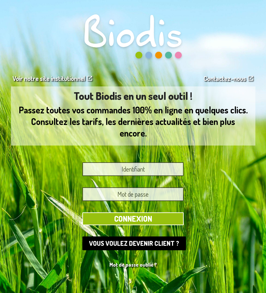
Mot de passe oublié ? (133, 265)
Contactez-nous (229, 78)
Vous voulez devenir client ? (134, 243)
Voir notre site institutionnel (53, 78)
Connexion (133, 219)
